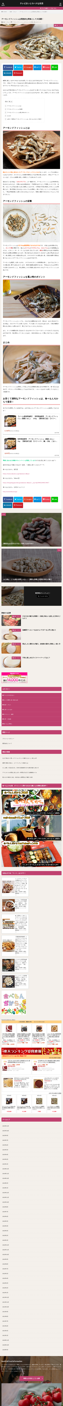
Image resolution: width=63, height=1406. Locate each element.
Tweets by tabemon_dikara (8, 1020)
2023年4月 (5, 1226)
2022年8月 (5, 1264)
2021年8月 (5, 1316)
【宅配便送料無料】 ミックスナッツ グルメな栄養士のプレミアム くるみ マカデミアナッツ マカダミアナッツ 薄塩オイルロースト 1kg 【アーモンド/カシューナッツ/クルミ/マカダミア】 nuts (21, 943)
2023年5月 (5, 1221)
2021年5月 (5, 1330)
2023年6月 (5, 1216)
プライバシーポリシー (8, 738)
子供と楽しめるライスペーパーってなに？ (36, 657)
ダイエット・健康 (8, 714)
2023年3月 (5, 1230)
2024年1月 (5, 1188)
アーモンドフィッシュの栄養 (13, 109)
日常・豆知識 (7, 719)
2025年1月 (5, 1164)
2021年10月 (5, 1307)
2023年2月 (5, 1235)
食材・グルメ (13, 11)
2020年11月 (5, 1340)
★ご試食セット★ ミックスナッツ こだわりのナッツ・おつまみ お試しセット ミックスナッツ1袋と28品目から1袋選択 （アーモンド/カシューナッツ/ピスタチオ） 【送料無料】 (21, 921)
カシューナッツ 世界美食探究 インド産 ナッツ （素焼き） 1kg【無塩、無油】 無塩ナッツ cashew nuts (21, 979)
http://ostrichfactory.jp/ (10, 491)
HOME (5, 11)
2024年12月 (5, 1169)
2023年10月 (5, 1202)
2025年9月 (5, 1135)
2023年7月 (5, 1211)
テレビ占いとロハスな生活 (31, 3)
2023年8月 (5, 1207)
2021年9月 (5, 1311)
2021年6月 (5, 1326)
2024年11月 (5, 1173)
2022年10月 (5, 1254)
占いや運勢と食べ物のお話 (11, 700)
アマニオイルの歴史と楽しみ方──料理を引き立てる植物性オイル (19, 772)
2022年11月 (5, 1249)
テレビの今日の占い (9, 695)
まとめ (8, 116)
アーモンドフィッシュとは (13, 106)
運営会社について (7, 743)
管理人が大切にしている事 (31, 1378)
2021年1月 (5, 1335)
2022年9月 (5, 1259)
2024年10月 (5, 1178)
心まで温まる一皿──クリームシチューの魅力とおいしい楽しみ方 (19, 758)
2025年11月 (5, 1126)
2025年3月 (5, 1159)
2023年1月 (5, 1240)
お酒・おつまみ (8, 709)
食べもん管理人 (8, 724)
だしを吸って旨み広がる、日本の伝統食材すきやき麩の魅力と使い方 (20, 767)
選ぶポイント (37, 22)
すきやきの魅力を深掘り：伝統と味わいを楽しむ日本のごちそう (41, 617)
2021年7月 (5, 1321)
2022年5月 (5, 1273)
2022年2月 (5, 1288)
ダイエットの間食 (28, 22)
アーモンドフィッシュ (18, 22)
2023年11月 (5, 1197)
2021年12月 (5, 1297)
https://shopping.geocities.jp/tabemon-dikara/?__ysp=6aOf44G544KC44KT (26, 482)
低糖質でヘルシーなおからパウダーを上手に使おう (39, 630)
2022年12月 (5, 1245)
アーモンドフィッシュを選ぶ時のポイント (17, 112)
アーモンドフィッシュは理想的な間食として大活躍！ (34, 11)
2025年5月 (5, 1149)
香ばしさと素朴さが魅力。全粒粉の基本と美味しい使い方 (41, 644)
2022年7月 (5, 1268)
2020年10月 (5, 1345)
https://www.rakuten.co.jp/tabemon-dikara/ (16, 474)
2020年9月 (5, 1349)
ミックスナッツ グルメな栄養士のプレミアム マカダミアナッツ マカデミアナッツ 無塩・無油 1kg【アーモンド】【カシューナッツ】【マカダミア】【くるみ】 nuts (21, 884)
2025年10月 (5, 1130)
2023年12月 (5, 1192)
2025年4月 (5, 1154)
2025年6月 (5, 1145)
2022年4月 (5, 1278)
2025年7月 (5, 1140)
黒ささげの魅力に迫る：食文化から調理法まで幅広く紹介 (17, 777)
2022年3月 (5, 1283)
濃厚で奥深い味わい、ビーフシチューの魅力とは (15, 763)
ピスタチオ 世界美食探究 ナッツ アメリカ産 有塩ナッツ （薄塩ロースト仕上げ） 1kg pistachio (21, 963)
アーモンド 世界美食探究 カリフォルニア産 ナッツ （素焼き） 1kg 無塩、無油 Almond (21, 902)
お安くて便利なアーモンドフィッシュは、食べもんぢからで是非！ (23, 119)
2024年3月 (5, 1183)
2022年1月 (5, 1292)
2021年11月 (5, 1302)
